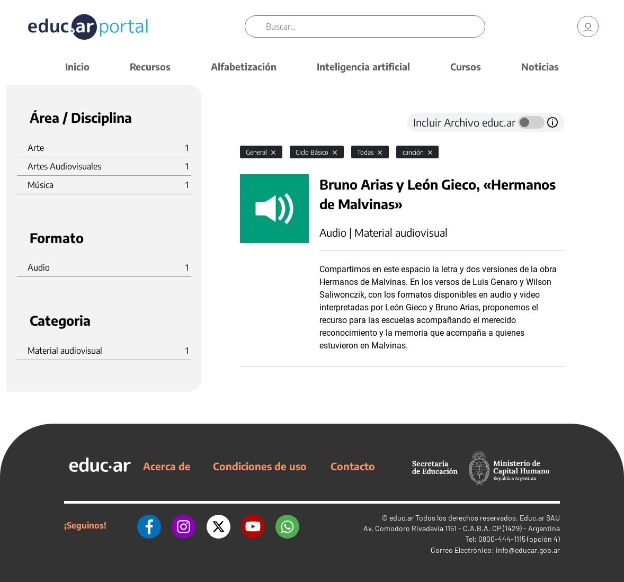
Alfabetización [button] (244, 66)
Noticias (540, 66)
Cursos (465, 66)
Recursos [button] (150, 66)
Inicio (77, 66)
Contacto (353, 466)
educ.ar (401, 517)
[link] (588, 26)
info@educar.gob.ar (528, 549)
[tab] (261, 122)
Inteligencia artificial (363, 66)
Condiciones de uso (260, 466)
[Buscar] (375, 26)
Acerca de (167, 466)
